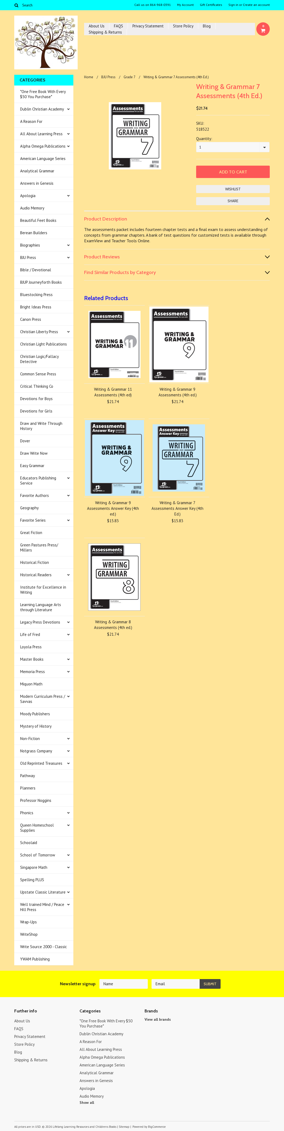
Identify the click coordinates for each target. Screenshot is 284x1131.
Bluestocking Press (36, 294)
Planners (27, 788)
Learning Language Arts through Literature (40, 607)
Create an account (256, 5)
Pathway (27, 775)
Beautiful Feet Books (38, 220)
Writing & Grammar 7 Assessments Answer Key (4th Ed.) (177, 508)
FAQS (118, 26)
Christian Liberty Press (39, 331)
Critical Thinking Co (36, 386)
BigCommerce (157, 1127)
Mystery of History (36, 726)
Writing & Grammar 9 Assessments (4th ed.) (178, 392)
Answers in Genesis (36, 183)
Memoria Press (32, 671)
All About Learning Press (41, 133)
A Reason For (31, 121)
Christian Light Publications (43, 344)
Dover (25, 440)
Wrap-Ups (28, 921)
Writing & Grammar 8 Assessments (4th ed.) (113, 624)
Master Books (32, 659)
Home (88, 77)
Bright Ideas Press (35, 307)
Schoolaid (28, 842)
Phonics (26, 812)
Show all (87, 1102)
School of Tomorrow (37, 855)
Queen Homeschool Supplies (37, 828)
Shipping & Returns (105, 32)
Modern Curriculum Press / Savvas (42, 699)
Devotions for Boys (36, 398)
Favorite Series (33, 520)
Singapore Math (33, 867)
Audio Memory (32, 208)
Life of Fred (30, 634)
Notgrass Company (36, 750)
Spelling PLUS (32, 879)
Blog (207, 26)
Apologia (27, 195)
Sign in (233, 5)
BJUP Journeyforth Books (41, 282)
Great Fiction (31, 532)
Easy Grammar (32, 465)
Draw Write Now (34, 453)
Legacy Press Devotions (40, 622)
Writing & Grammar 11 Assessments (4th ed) (113, 392)
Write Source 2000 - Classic (43, 946)
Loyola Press (31, 646)
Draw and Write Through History (41, 426)
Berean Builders (33, 232)
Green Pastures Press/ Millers (39, 547)
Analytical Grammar (37, 170)
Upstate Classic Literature (43, 892)
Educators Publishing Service (38, 480)
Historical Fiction (34, 562)
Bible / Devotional (35, 269)
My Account (185, 5)
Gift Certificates (211, 5)
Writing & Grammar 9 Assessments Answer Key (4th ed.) (113, 508)
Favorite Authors (34, 495)
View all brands (158, 1019)
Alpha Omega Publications (43, 146)
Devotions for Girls (36, 411)
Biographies (30, 245)
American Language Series (43, 158)
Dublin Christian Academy (42, 109)
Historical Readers (36, 574)
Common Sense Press (38, 373)
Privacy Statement (148, 26)
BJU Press (28, 257)
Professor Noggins (35, 800)
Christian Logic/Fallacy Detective (39, 359)
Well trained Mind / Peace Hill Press (42, 907)
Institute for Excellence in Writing (43, 590)
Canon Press (30, 319)
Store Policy (183, 26)
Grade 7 (129, 77)
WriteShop (29, 934)
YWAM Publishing (35, 959)
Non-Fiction (30, 738)
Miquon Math (31, 684)
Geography (29, 507)
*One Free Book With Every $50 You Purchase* (43, 94)
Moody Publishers (35, 713)
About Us (97, 26)
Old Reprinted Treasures (41, 763)
